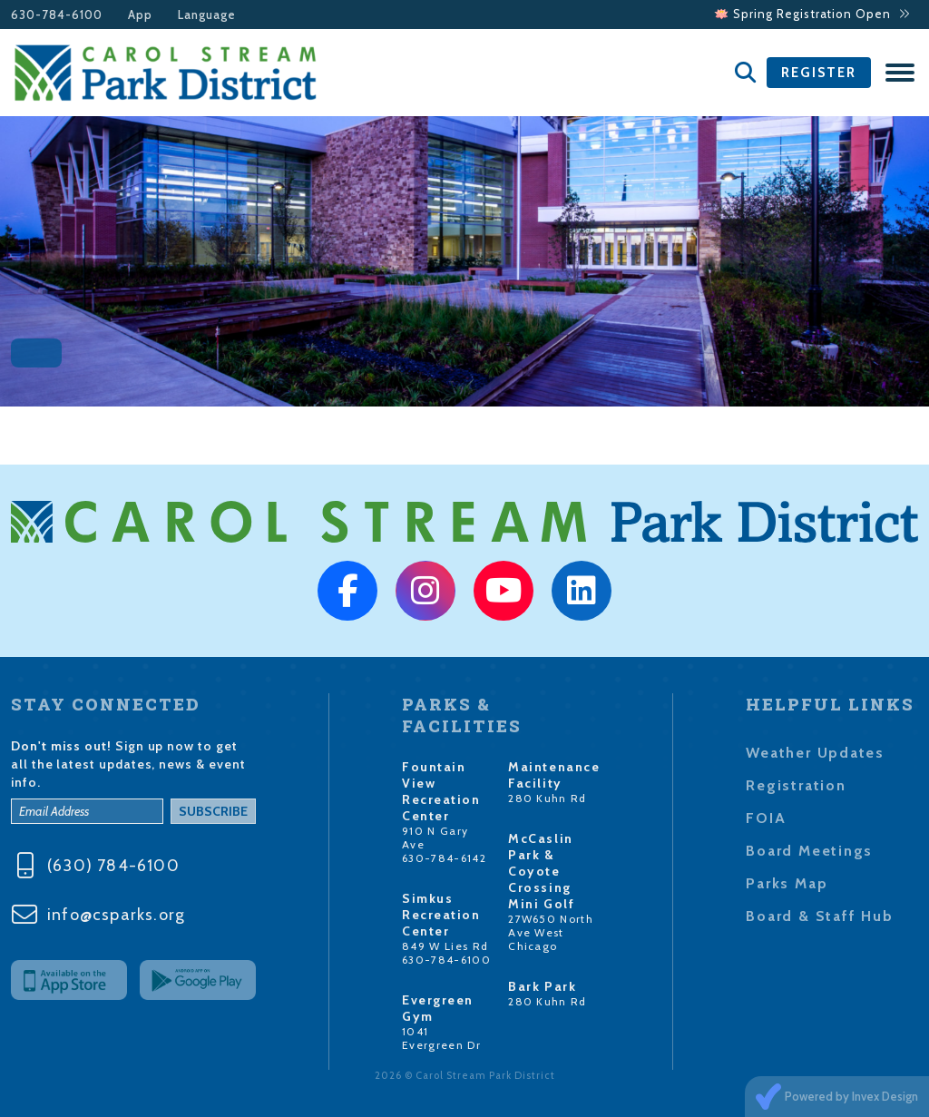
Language (207, 15)
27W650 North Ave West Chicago (550, 932)
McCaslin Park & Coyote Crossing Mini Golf (541, 871)
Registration (796, 785)
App (140, 15)
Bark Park (542, 986)
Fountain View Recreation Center (441, 791)
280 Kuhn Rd (547, 798)
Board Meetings (809, 850)
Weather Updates (815, 752)
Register (818, 72)
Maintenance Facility (554, 775)
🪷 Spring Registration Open (811, 14)
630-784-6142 (444, 858)
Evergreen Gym (438, 1008)
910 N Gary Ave (435, 837)
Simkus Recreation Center (441, 914)
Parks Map (786, 883)
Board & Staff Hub (819, 916)
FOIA (766, 818)
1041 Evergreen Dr (441, 1038)
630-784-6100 (57, 15)
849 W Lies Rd (445, 946)
